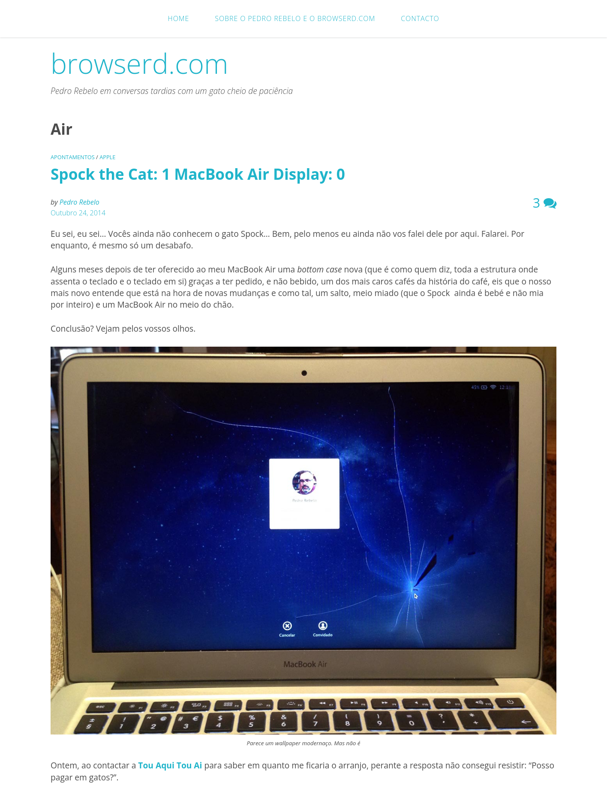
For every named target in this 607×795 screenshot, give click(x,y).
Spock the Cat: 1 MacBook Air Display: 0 (198, 173)
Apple (107, 157)
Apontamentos (73, 157)
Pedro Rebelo (79, 202)
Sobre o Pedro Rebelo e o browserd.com (295, 18)
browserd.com (139, 63)
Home (178, 18)
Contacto (420, 18)
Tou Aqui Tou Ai (171, 765)
